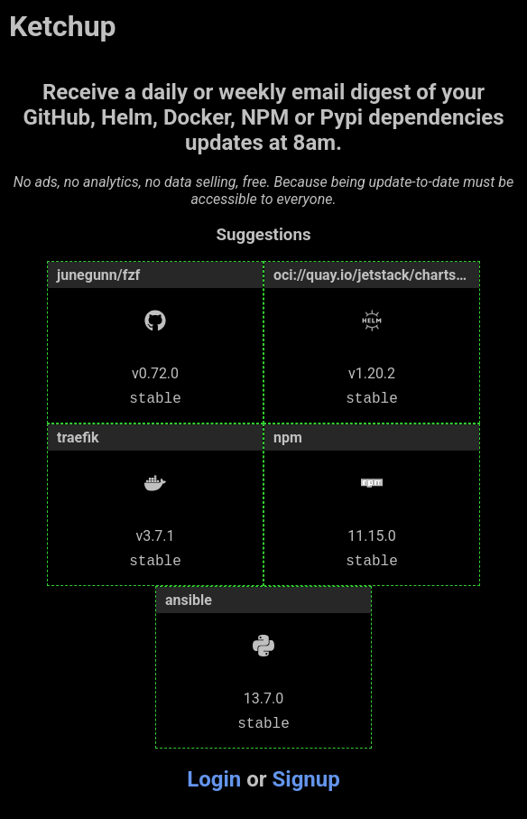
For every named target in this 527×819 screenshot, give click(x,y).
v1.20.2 (371, 371)
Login (214, 779)
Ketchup (62, 26)
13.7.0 (263, 696)
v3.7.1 (154, 534)
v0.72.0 (155, 371)
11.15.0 (371, 534)
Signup (306, 779)
